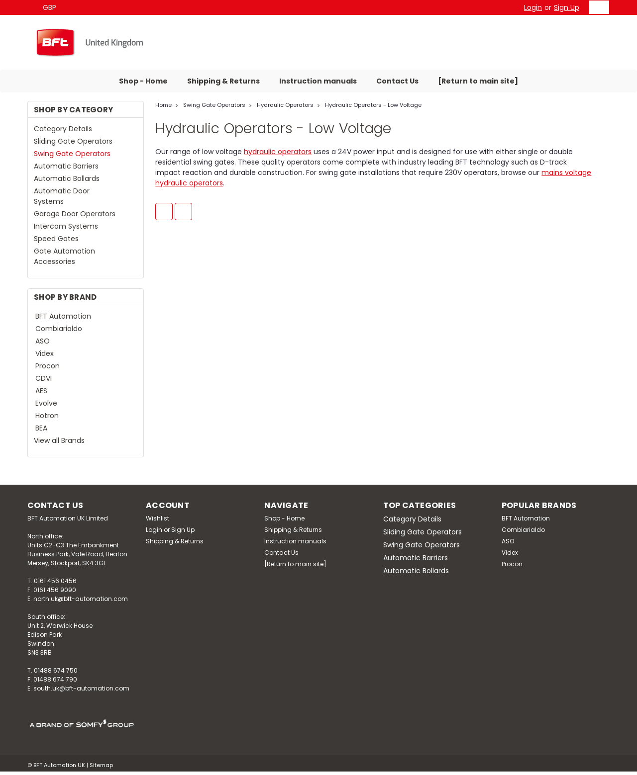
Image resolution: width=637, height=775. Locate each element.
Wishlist (157, 518)
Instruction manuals (318, 81)
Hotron (47, 416)
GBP (53, 7)
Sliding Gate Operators (73, 141)
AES (41, 391)
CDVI (43, 378)
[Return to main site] (478, 81)
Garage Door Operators (74, 214)
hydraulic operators (278, 152)
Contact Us (397, 81)
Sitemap (101, 765)
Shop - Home (143, 81)
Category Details (63, 129)
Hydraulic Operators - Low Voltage (373, 105)
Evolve (46, 403)
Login (533, 7)
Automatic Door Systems (62, 196)
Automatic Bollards (67, 178)
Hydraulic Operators (285, 105)
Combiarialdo (58, 329)
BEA (41, 428)
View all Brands (59, 440)
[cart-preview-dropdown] (597, 7)
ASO (42, 341)
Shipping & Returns (223, 81)
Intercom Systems (66, 226)
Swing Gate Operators (72, 154)
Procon (47, 366)
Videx (44, 353)
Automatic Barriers (66, 166)
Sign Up (566, 7)
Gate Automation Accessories (64, 256)
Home (163, 105)
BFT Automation (63, 316)
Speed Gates (56, 239)
